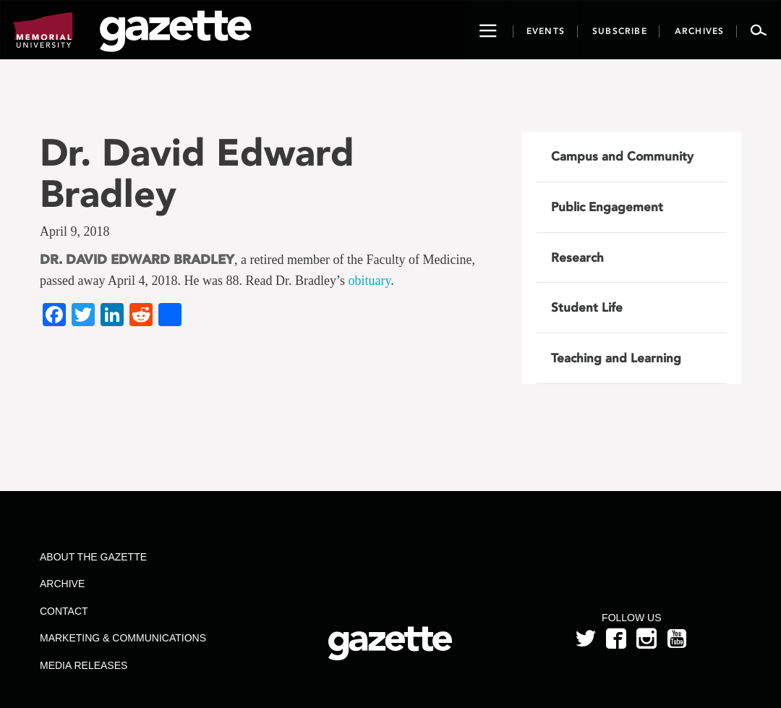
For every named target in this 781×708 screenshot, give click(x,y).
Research (577, 257)
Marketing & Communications (123, 638)
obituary (369, 280)
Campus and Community (622, 156)
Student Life (587, 307)
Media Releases (83, 665)
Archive (62, 583)
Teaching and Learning (616, 358)
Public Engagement (607, 207)
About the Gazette (93, 557)
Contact (64, 611)
